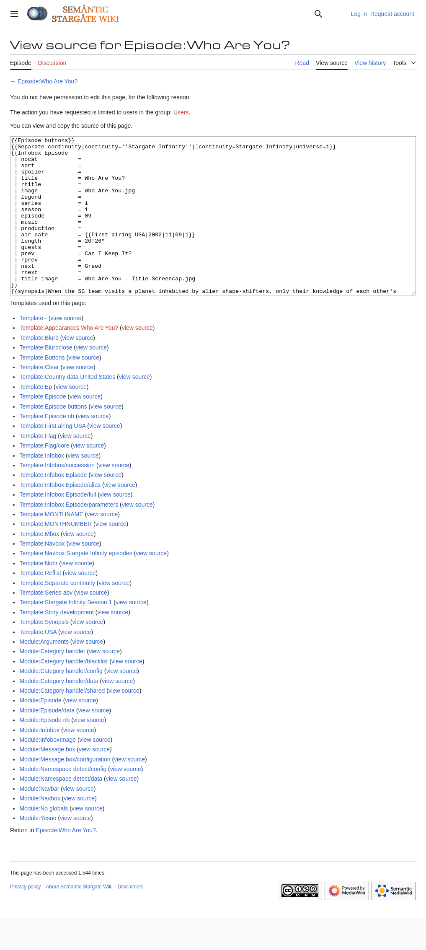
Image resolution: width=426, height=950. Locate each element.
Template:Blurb (38, 369)
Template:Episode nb (46, 447)
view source (65, 349)
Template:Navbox (42, 575)
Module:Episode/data (47, 741)
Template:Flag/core (44, 477)
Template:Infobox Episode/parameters (68, 536)
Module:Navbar (39, 820)
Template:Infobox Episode (53, 506)
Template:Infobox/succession (57, 496)
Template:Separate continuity (57, 614)
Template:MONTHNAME (51, 545)
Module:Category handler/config (60, 702)
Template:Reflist (40, 604)
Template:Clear (39, 398)
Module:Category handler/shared (62, 722)
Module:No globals (43, 839)
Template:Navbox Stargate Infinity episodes (75, 584)
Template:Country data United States (67, 408)
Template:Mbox (39, 565)
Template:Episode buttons (53, 438)
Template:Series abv (45, 624)
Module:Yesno (37, 849)
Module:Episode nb (44, 751)
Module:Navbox (39, 829)
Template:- (32, 349)
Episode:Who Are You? (47, 81)
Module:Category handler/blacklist (63, 692)
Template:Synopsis (44, 653)
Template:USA (38, 663)
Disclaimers (131, 918)
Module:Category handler (52, 682)
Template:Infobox (41, 487)
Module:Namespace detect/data (60, 810)
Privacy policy (25, 918)
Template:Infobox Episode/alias (60, 516)
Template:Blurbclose (45, 378)
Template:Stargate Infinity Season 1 (65, 633)
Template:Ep (35, 418)
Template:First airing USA (52, 457)
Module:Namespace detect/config (62, 800)
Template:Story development (56, 643)
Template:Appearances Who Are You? (68, 359)
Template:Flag (37, 467)
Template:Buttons (42, 389)
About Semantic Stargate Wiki (79, 918)
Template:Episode (42, 428)
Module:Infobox (39, 761)
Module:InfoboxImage (47, 771)
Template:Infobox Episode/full (57, 526)
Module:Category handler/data (58, 712)
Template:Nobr (38, 594)
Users (181, 112)
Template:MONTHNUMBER (55, 555)
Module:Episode (40, 731)
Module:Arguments (44, 673)
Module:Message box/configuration (64, 790)
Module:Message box (47, 780)
